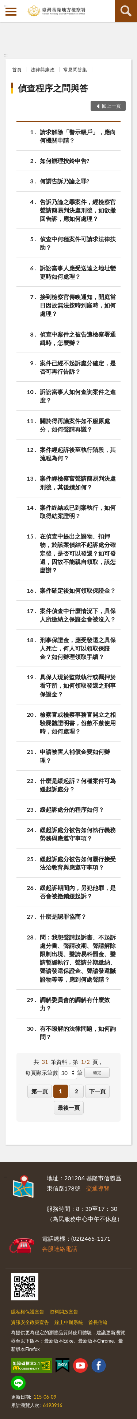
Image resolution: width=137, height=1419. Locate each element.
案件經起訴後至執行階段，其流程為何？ (78, 453)
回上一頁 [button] (111, 106)
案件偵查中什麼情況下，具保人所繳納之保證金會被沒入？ (78, 615)
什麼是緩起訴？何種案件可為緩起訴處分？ (78, 784)
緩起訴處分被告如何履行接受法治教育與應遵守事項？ (78, 863)
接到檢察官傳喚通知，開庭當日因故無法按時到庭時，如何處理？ (78, 305)
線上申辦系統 (68, 1322)
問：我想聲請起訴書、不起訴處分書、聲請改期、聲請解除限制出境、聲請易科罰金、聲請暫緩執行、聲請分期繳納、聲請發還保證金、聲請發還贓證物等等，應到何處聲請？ (78, 958)
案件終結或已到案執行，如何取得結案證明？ (78, 511)
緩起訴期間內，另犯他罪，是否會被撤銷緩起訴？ (78, 891)
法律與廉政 (42, 69)
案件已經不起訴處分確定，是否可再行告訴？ (78, 367)
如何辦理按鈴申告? (64, 160)
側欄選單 (10, 12)
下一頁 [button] (97, 1091)
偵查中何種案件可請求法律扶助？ (78, 243)
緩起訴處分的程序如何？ (72, 809)
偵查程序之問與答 (53, 88)
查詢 (126, 11)
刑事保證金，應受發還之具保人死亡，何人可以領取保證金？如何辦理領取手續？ (78, 648)
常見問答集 (75, 69)
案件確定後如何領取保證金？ (78, 590)
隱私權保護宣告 (27, 1312)
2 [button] (76, 1091)
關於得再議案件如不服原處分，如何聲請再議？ (75, 425)
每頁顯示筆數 (41, 1072)
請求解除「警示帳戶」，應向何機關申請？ (78, 136)
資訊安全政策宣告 (30, 1322)
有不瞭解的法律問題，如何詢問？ (78, 1032)
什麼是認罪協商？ (63, 916)
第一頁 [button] (39, 1091)
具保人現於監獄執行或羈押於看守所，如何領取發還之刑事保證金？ (78, 685)
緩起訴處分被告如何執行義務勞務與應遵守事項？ (78, 834)
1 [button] (60, 1091)
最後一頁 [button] (69, 1107)
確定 (97, 1072)
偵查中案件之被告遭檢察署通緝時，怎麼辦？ (78, 338)
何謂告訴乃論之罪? (64, 181)
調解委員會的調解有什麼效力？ (75, 1003)
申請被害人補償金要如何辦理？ (75, 755)
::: (6, 5)
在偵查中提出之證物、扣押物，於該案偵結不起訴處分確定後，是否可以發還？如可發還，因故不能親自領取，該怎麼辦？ (78, 552)
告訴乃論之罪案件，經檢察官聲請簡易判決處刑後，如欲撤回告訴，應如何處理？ (78, 210)
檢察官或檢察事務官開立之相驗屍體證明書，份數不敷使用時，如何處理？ (78, 722)
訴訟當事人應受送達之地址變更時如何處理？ (78, 272)
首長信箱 (97, 1322)
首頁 (17, 69)
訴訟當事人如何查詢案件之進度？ (78, 395)
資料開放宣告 (64, 1312)
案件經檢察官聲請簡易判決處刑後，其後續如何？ (78, 482)
